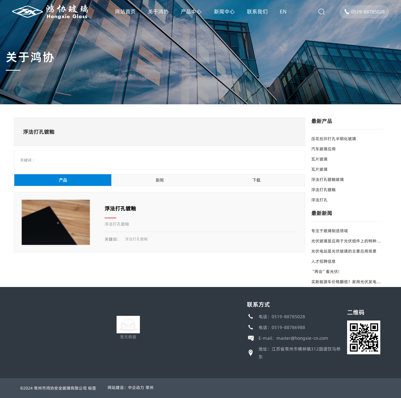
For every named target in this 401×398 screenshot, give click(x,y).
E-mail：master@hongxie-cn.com (293, 338)
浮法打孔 (319, 200)
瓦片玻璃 (319, 159)
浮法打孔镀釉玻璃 (327, 179)
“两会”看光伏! (325, 271)
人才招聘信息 (323, 261)
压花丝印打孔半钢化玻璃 (333, 139)
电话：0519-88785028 (281, 317)
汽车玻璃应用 (323, 149)
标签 (92, 388)
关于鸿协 (30, 57)
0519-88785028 (364, 11)
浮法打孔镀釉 (120, 208)
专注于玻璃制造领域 (329, 231)
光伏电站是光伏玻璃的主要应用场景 (344, 251)
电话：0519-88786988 (281, 327)
